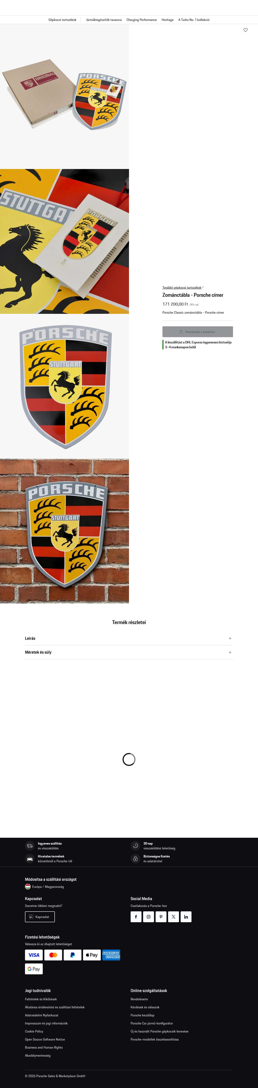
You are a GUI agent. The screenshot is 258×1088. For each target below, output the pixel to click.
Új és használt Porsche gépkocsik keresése (159, 1031)
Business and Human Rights (44, 1047)
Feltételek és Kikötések (41, 999)
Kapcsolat (42, 916)
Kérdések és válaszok (145, 1007)
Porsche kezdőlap (142, 1015)
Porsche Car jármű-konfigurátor (152, 1023)
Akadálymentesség (38, 1055)
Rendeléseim (139, 999)
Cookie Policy (34, 1031)
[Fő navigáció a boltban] (129, 19)
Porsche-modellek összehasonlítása (155, 1039)
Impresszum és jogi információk (46, 1023)
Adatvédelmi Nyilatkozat (41, 1015)
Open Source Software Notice (45, 1039)
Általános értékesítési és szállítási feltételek (55, 1007)
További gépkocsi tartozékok (181, 287)
